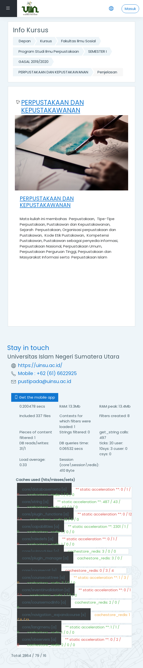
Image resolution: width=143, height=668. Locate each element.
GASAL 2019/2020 (33, 61)
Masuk (130, 8)
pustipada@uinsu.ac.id (44, 381)
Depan (25, 40)
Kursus (46, 40)
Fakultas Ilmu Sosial (78, 40)
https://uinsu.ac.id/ (40, 365)
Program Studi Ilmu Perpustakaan (49, 51)
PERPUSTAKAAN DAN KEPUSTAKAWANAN (53, 72)
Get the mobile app (34, 397)
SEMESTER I (97, 51)
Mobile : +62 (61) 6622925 (47, 373)
